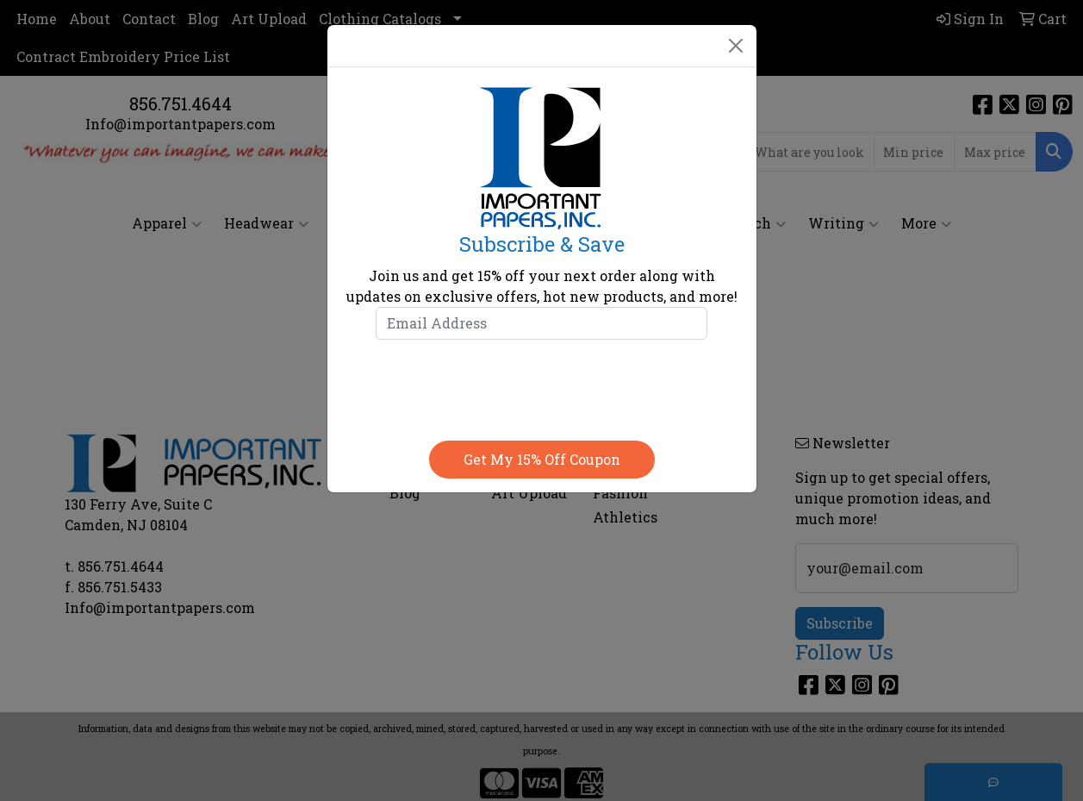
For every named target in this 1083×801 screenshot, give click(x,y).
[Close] (736, 45)
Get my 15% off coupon (542, 459)
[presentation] (542, 386)
